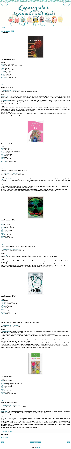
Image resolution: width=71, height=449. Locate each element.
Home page (35, 442)
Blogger (38, 447)
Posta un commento (4, 437)
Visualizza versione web (35, 445)
